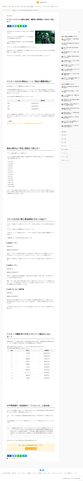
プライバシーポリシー (22, 473)
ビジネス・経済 (46, 6)
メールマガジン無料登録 (31, 448)
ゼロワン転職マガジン (68, 473)
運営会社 (40, 473)
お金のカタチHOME (6, 473)
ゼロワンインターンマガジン (57, 473)
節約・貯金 (5, 6)
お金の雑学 (17, 458)
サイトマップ (34, 473)
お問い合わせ (14, 473)
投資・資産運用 (30, 6)
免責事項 (29, 473)
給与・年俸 (23, 6)
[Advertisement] (31, 67)
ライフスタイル (38, 6)
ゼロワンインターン (47, 473)
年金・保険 (17, 6)
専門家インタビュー (55, 6)
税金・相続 (11, 6)
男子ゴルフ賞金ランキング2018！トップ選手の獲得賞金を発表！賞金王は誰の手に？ (26, 123)
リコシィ (75, 473)
